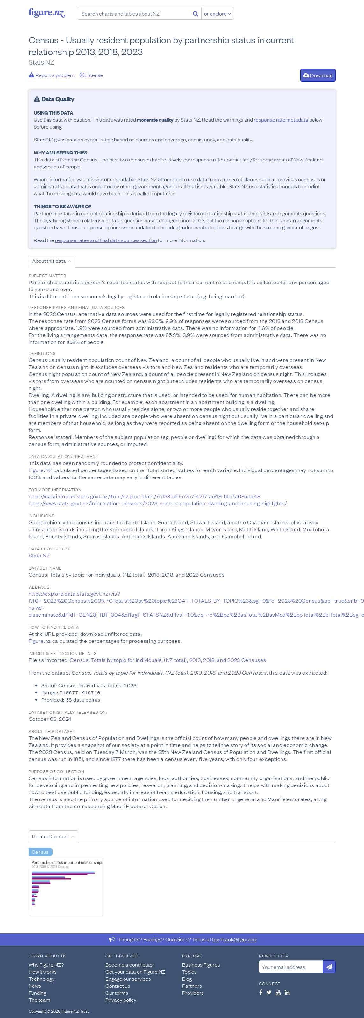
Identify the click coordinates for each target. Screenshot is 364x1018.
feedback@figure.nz (234, 938)
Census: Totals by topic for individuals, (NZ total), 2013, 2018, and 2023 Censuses (168, 659)
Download (318, 75)
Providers (193, 992)
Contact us (117, 985)
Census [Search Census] (40, 851)
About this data (49, 260)
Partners (192, 985)
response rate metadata (281, 119)
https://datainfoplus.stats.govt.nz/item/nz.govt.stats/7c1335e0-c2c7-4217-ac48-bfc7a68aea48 (145, 495)
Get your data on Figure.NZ (135, 971)
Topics (189, 971)
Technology (41, 978)
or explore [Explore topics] (218, 13)
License (91, 74)
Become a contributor (129, 964)
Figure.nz (47, 13)
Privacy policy (120, 999)
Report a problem (52, 74)
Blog (187, 978)
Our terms (116, 992)
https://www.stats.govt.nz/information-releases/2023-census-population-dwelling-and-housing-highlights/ (158, 502)
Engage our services (128, 978)
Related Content (50, 835)
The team (39, 999)
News (35, 985)
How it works (43, 971)
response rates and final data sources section (106, 239)
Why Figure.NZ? (46, 964)
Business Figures (201, 964)
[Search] (195, 13)
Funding (37, 992)
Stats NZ (39, 555)
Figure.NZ (40, 469)
